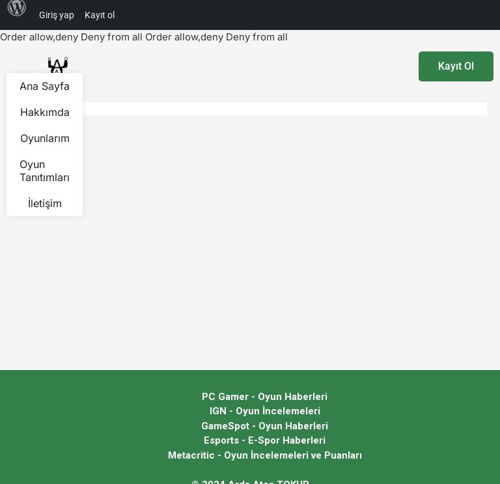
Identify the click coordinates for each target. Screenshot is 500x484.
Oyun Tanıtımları (45, 171)
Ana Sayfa (45, 86)
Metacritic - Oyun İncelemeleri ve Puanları (265, 455)
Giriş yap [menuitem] (56, 15)
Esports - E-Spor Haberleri (265, 440)
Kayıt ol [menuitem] (100, 15)
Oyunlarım (45, 138)
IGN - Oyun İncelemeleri (265, 411)
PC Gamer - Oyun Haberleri (264, 397)
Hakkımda (45, 112)
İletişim (45, 203)
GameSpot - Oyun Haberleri (264, 426)
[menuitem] (17, 15)
